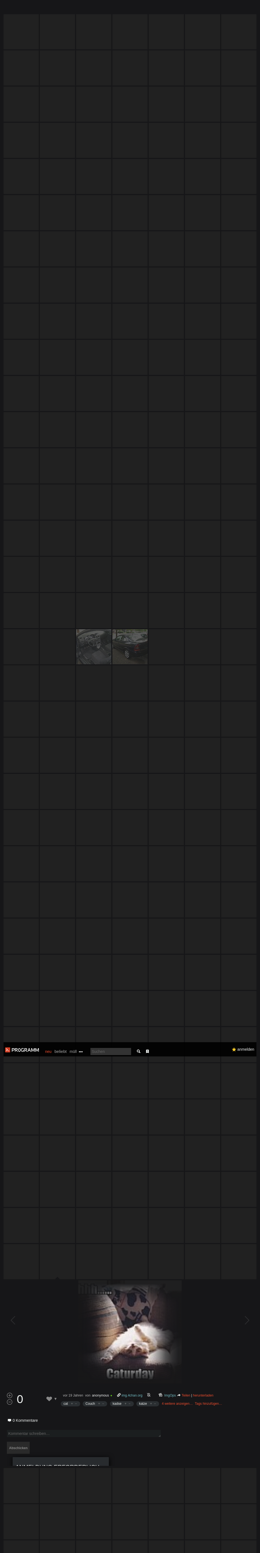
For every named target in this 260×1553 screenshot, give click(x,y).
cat (65, 789)
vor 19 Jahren (73, 780)
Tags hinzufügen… (208, 789)
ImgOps (170, 780)
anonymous (100, 780)
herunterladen (203, 780)
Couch (90, 789)
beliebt (60, 9)
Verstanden (241, 1542)
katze (143, 789)
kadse (117, 789)
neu (48, 9)
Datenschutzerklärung (150, 1546)
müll (73, 9)
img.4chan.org (131, 780)
